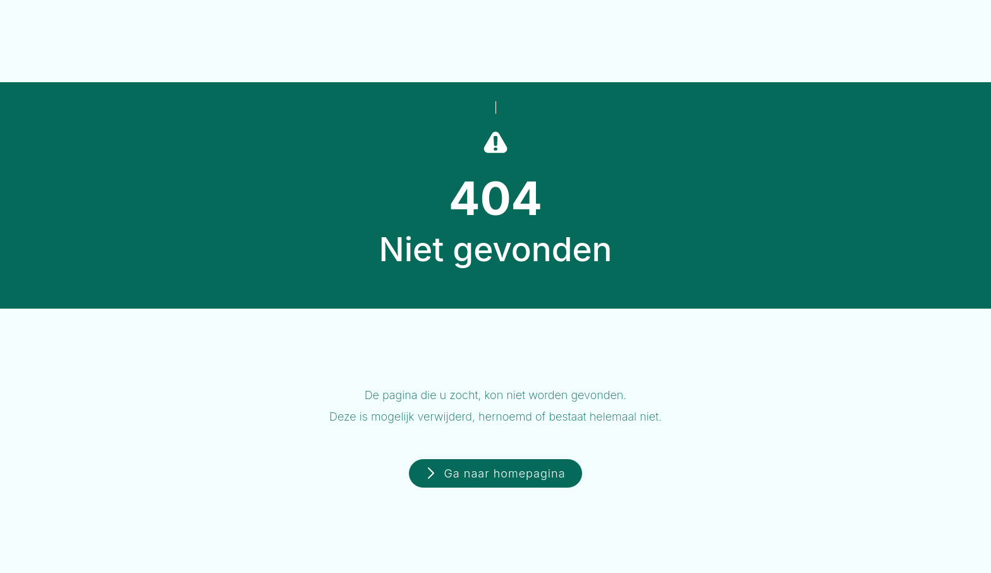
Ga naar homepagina (504, 473)
